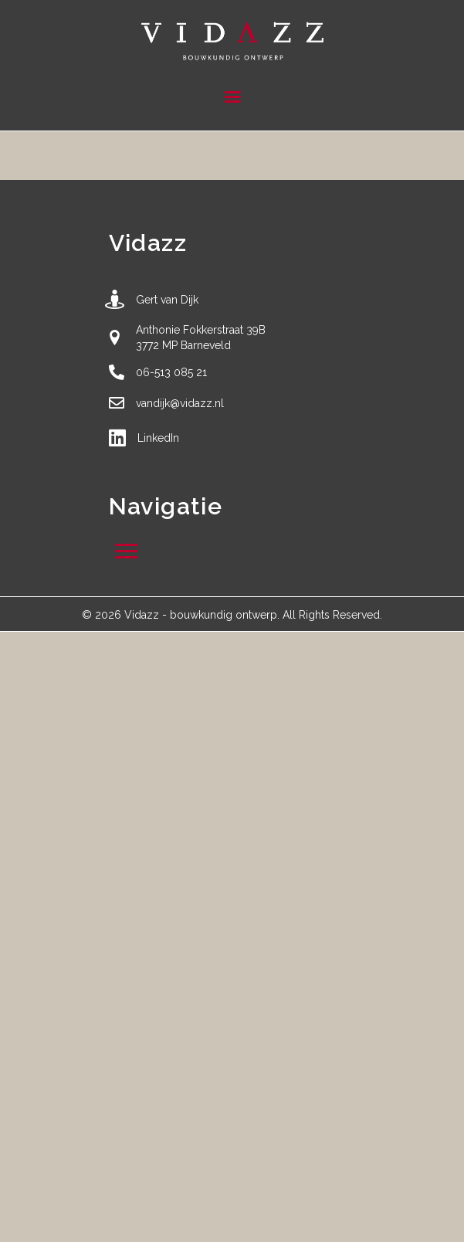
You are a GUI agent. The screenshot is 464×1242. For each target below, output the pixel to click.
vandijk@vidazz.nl (180, 403)
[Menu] (232, 97)
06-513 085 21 (171, 372)
